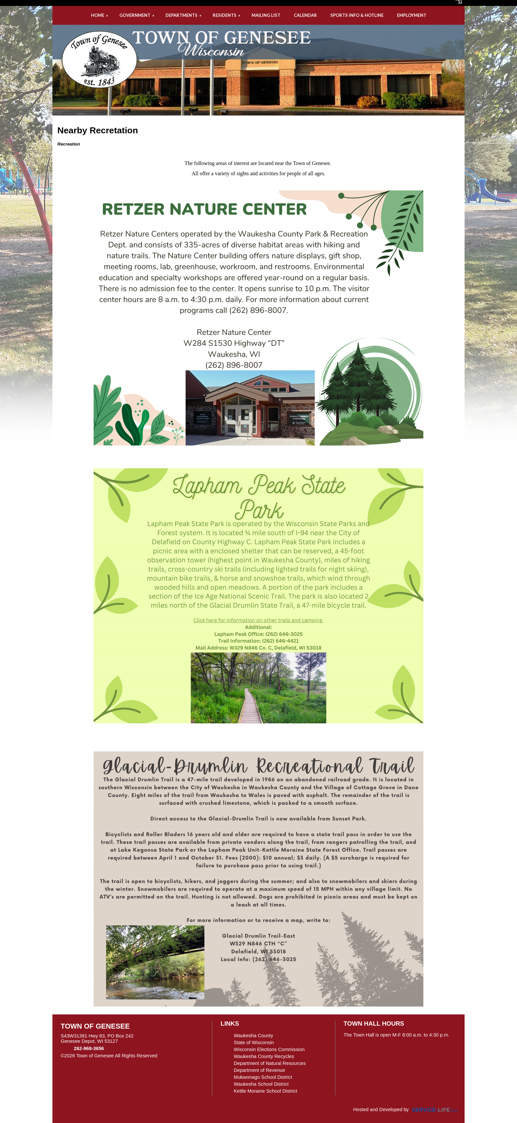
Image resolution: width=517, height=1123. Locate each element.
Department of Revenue (259, 1070)
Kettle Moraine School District (265, 1091)
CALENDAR (305, 15)
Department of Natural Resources (270, 1063)
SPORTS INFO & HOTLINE (356, 15)
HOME (100, 15)
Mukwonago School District (263, 1077)
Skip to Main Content (186, 1055)
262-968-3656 (89, 1048)
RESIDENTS (227, 15)
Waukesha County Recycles (264, 1056)
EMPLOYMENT (411, 15)
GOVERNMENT (137, 15)
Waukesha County (253, 1035)
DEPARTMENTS (184, 15)
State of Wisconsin (254, 1042)
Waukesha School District (261, 1084)
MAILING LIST (266, 15)
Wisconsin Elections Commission (269, 1049)
